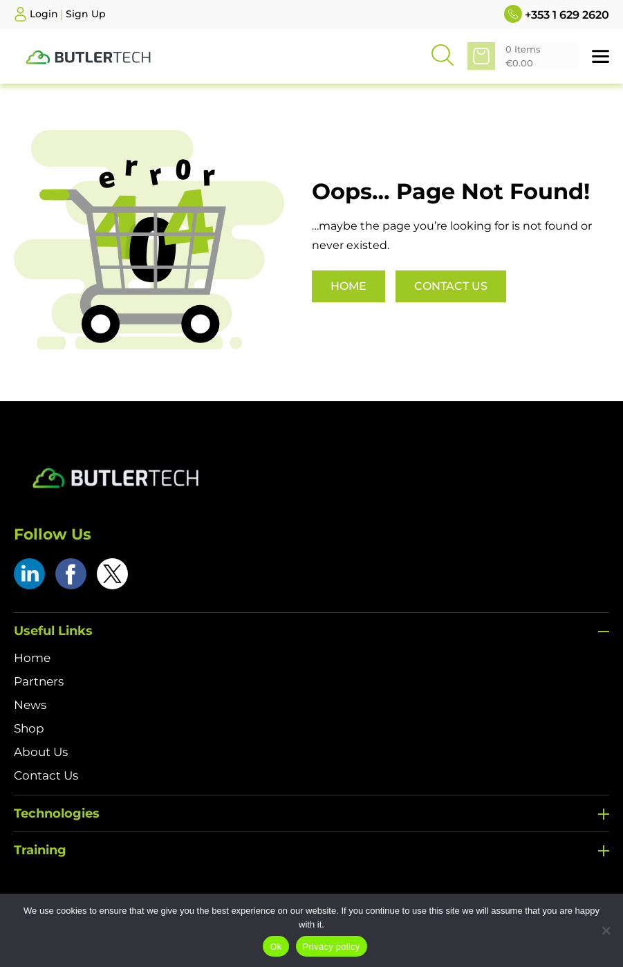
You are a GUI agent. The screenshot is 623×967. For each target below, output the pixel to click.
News (30, 705)
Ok (275, 946)
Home (348, 286)
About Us (41, 752)
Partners (39, 681)
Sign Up (86, 14)
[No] (606, 930)
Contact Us (450, 286)
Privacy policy (331, 946)
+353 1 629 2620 (556, 14)
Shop (29, 728)
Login (44, 14)
